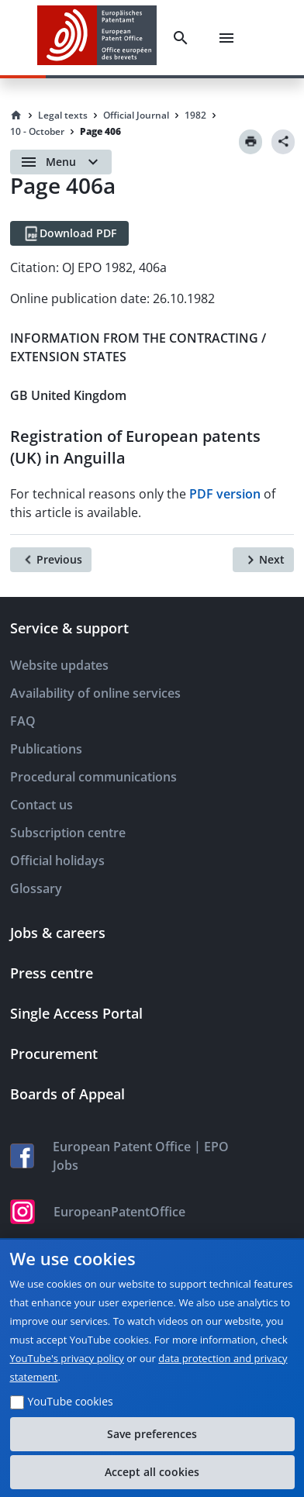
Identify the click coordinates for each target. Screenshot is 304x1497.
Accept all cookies (152, 1471)
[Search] (180, 38)
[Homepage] (16, 115)
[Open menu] (61, 162)
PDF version (225, 493)
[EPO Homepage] (97, 37)
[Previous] (51, 559)
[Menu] (226, 38)
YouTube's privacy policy (67, 1358)
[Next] (263, 559)
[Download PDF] (69, 233)
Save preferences (152, 1433)
